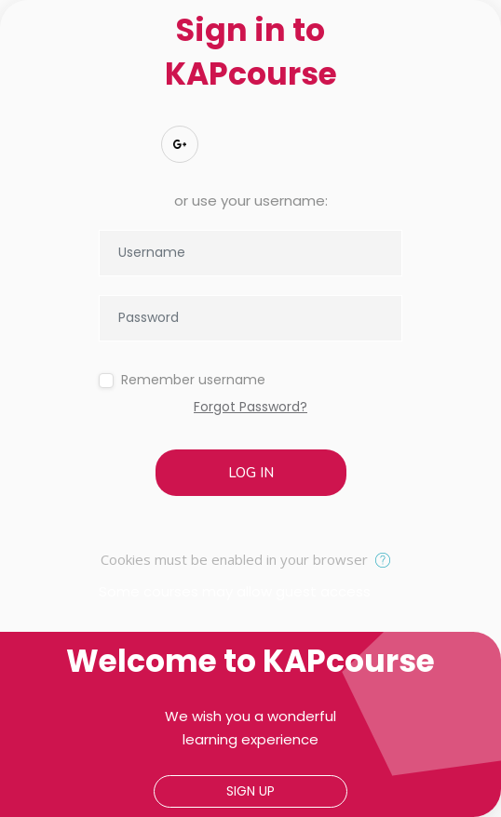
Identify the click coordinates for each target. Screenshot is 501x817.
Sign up (250, 791)
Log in (251, 472)
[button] (386, 561)
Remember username (193, 379)
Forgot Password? (250, 406)
